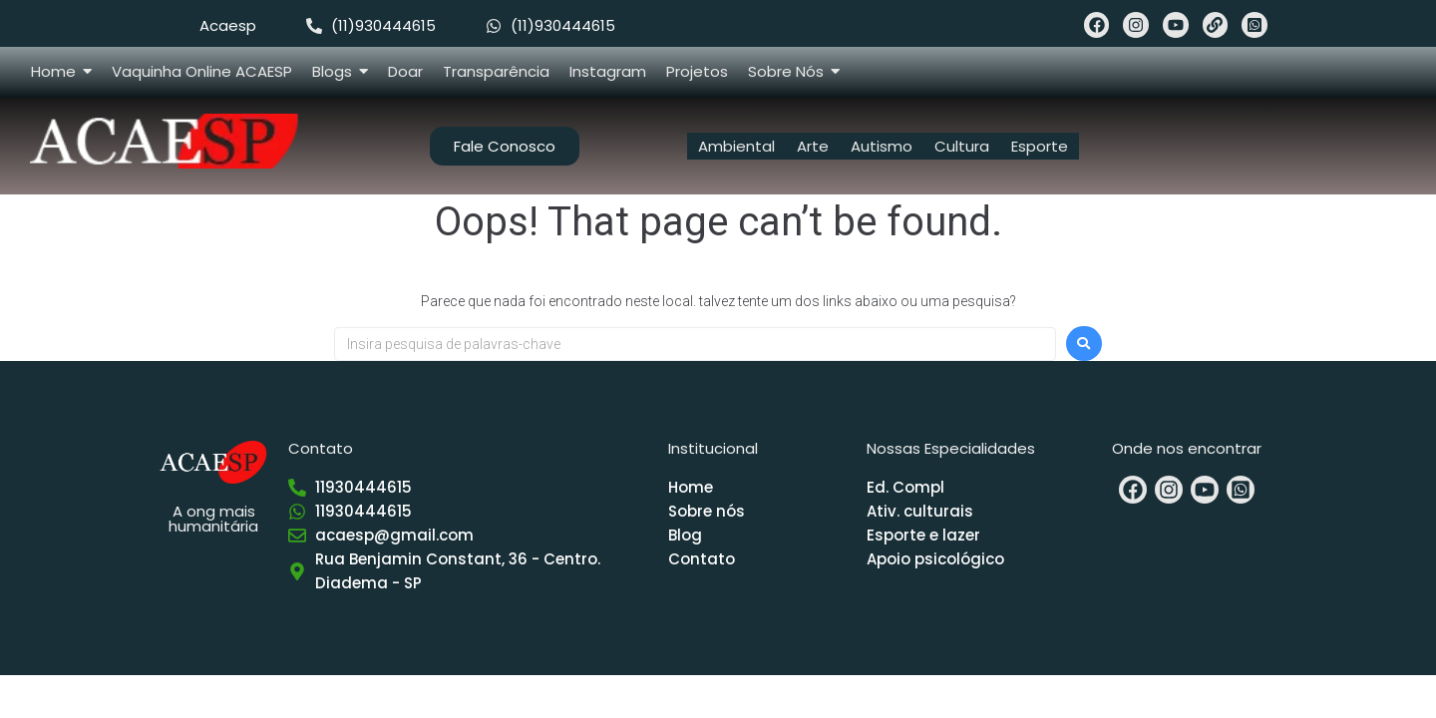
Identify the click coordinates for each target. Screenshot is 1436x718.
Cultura (961, 146)
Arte (813, 146)
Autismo (881, 146)
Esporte (1039, 146)
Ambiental (736, 146)
